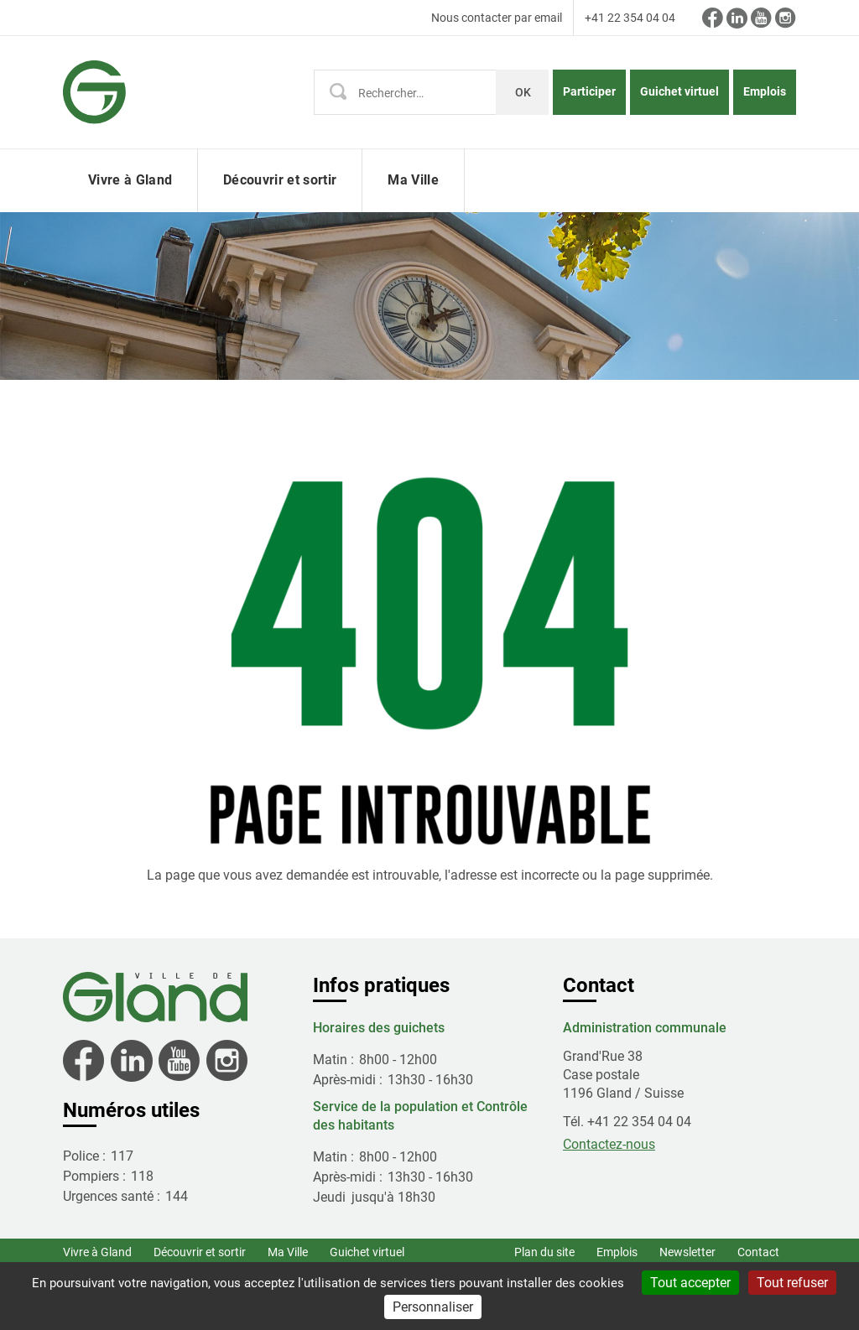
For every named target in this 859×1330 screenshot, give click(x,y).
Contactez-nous (609, 1144)
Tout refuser (792, 1283)
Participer (589, 91)
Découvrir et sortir (200, 1252)
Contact (758, 1252)
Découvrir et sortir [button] (279, 180)
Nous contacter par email (496, 17)
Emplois (764, 91)
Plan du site (544, 1252)
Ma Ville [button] (413, 180)
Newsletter (687, 1252)
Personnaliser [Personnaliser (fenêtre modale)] (433, 1307)
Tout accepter (690, 1283)
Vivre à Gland (97, 1252)
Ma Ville (288, 1252)
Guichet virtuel (679, 91)
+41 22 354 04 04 (630, 17)
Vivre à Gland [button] (130, 180)
